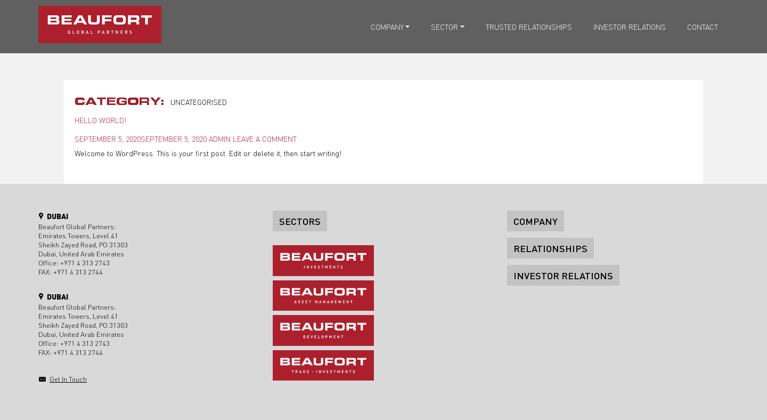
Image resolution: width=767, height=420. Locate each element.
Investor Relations (629, 26)
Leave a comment (265, 138)
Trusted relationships (529, 26)
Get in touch (68, 378)
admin (220, 138)
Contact (702, 26)
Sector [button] (444, 26)
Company (535, 221)
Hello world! (100, 120)
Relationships (550, 248)
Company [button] (387, 26)
